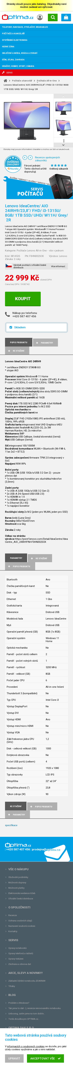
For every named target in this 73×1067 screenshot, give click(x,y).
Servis (13, 940)
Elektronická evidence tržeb (21, 893)
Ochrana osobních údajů (20, 920)
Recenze (12, 915)
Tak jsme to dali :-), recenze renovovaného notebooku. (34, 1008)
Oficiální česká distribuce (20, 898)
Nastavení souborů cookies (21, 926)
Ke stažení (16, 351)
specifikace (11, 825)
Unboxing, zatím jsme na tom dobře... (26, 1013)
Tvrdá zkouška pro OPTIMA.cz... (24, 1019)
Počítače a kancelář (22, 80)
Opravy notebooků (17, 948)
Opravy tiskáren (15, 959)
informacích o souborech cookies (26, 1052)
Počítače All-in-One (47, 80)
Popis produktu (19, 566)
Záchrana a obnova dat (19, 964)
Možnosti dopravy (17, 882)
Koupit (23, 298)
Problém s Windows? (18, 1003)
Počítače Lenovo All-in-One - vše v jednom (40, 250)
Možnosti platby (16, 888)
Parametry (44, 343)
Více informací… (58, 266)
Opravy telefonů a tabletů (20, 953)
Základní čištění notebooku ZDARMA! (27, 981)
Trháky (11, 986)
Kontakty (12, 931)
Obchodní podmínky (18, 877)
